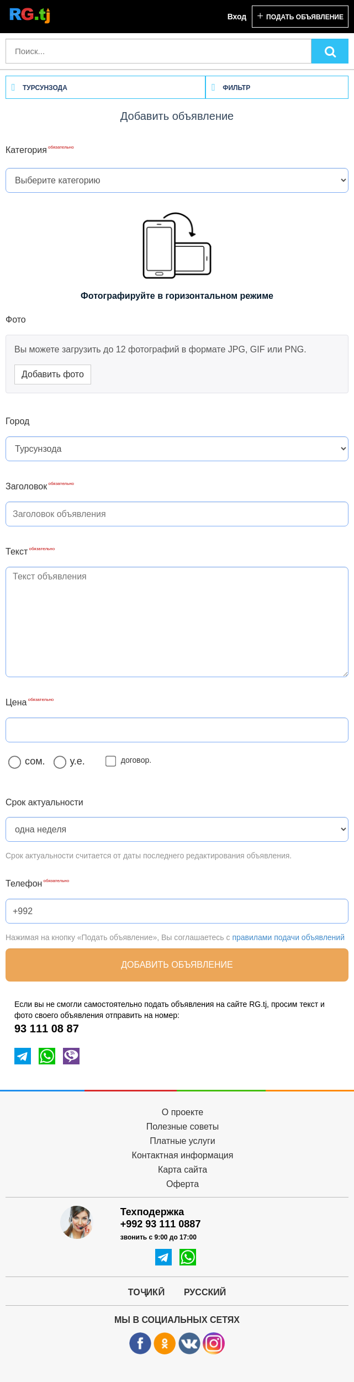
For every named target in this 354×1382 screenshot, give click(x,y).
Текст (17, 551)
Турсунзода (39, 88)
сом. (29, 762)
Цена (16, 702)
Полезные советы (182, 1126)
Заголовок (26, 486)
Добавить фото (53, 374)
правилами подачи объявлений (288, 937)
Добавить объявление (177, 964)
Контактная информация (183, 1155)
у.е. (72, 762)
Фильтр (231, 88)
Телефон (24, 883)
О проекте (182, 1112)
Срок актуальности (44, 802)
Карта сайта (182, 1169)
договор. (130, 760)
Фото (16, 319)
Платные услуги (182, 1141)
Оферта (182, 1184)
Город (17, 421)
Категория (26, 150)
